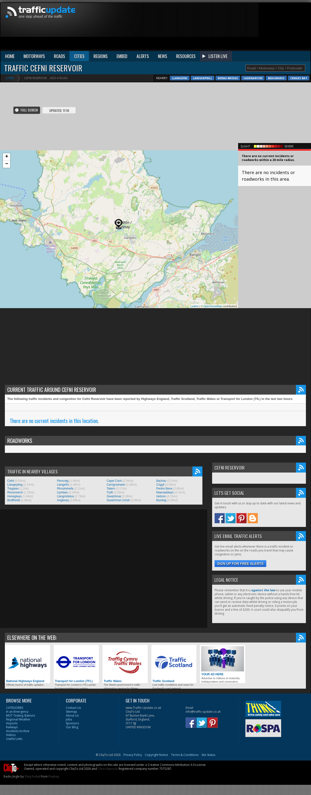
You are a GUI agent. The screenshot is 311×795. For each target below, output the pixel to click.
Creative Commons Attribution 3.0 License (177, 765)
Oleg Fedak (32, 776)
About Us (72, 715)
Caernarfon (297, 78)
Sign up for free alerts (240, 564)
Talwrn (111, 488)
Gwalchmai (114, 496)
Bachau (161, 480)
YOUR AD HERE (222, 661)
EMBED (122, 56)
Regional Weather (18, 719)
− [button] (6, 164)
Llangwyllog (15, 484)
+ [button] (6, 157)
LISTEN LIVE (217, 56)
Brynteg (161, 500)
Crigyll (160, 484)
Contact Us (73, 708)
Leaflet (194, 306)
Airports (11, 723)
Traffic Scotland (174, 664)
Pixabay (53, 776)
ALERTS (143, 56)
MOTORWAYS (34, 56)
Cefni (10, 480)
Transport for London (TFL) (76, 664)
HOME (10, 56)
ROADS (59, 56)
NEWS (162, 56)
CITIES (79, 56)
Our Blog (72, 727)
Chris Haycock (107, 769)
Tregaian (13, 488)
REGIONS (101, 56)
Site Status (208, 755)
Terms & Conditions (185, 755)
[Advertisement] (284, 27)
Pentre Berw (164, 488)
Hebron (161, 496)
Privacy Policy (132, 755)
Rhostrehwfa (65, 488)
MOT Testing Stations (20, 715)
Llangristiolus (65, 496)
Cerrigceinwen (116, 484)
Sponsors (72, 723)
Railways (12, 727)
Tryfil (110, 492)
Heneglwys (14, 496)
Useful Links (14, 739)
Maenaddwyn (164, 492)
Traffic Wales (125, 664)
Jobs (69, 719)
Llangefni (224, 78)
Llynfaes (62, 492)
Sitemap (71, 712)
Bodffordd (13, 500)
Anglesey (63, 500)
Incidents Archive (17, 731)
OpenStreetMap (212, 306)
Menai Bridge (272, 78)
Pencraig (62, 480)
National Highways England (27, 664)
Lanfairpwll (247, 78)
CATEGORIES (14, 708)
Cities (10, 78)
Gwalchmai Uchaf (118, 500)
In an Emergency (17, 712)
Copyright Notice (156, 755)
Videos (11, 735)
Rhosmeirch (15, 492)
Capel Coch (114, 480)
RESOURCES (186, 56)
